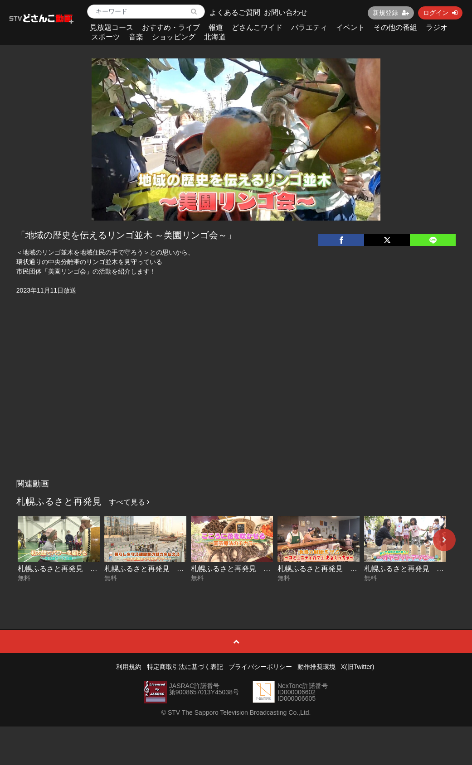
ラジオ (437, 27)
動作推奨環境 (316, 666)
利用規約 (128, 666)
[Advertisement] (236, 406)
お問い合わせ (285, 12)
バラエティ (309, 27)
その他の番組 (395, 27)
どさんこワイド (257, 27)
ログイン (440, 12)
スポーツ (105, 37)
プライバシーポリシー (260, 666)
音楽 (136, 37)
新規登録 (391, 12)
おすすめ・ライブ (171, 27)
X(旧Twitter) (358, 666)
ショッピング (173, 37)
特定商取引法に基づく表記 (185, 666)
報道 (216, 27)
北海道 (215, 37)
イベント (350, 27)
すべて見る (129, 502)
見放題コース (111, 27)
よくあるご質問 (234, 12)
